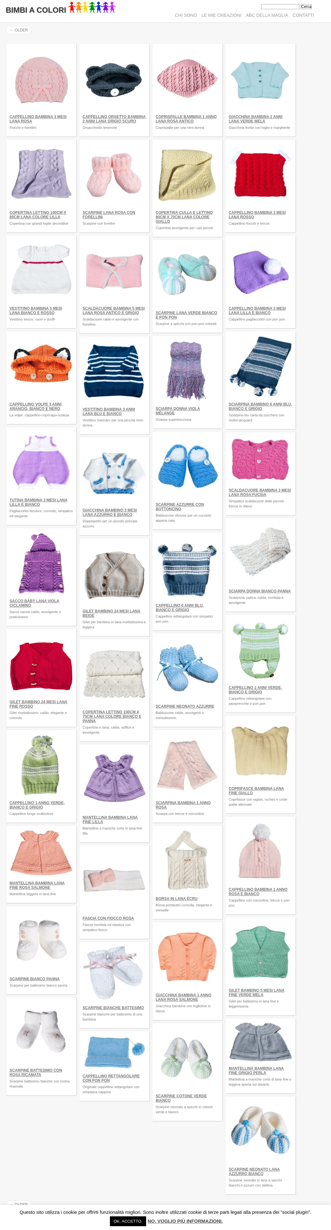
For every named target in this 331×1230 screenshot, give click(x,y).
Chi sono (186, 15)
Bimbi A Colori (61, 10)
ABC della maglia (267, 15)
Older (19, 30)
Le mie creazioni (221, 15)
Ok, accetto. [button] (128, 1221)
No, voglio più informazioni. (185, 1221)
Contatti (303, 15)
